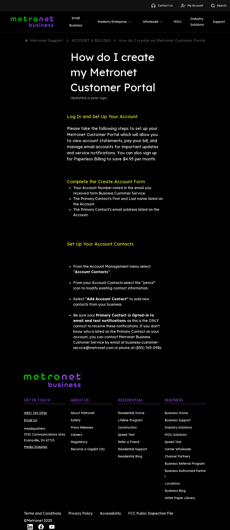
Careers (76, 435)
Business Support (178, 420)
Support (219, 22)
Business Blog (175, 491)
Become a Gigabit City (88, 449)
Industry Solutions (197, 22)
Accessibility (110, 513)
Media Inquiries (35, 447)
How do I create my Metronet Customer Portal (162, 40)
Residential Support (132, 449)
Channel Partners (177, 456)
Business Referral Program (185, 464)
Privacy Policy (80, 513)
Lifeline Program (130, 420)
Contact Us (162, 5)
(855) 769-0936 (35, 413)
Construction (127, 427)
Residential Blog (130, 456)
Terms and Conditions (42, 513)
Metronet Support (44, 40)
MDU (177, 22)
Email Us (30, 420)
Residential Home (131, 413)
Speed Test (126, 435)
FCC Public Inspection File (150, 513)
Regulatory (79, 442)
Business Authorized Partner (185, 473)
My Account (191, 5)
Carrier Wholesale (178, 449)
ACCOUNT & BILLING (91, 40)
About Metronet (83, 413)
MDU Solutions (176, 435)
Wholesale (153, 21)
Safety (75, 420)
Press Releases (82, 427)
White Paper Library (180, 498)
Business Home (176, 413)
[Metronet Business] (32, 21)
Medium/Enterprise (115, 21)
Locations (172, 483)
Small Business (78, 21)
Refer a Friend (128, 442)
